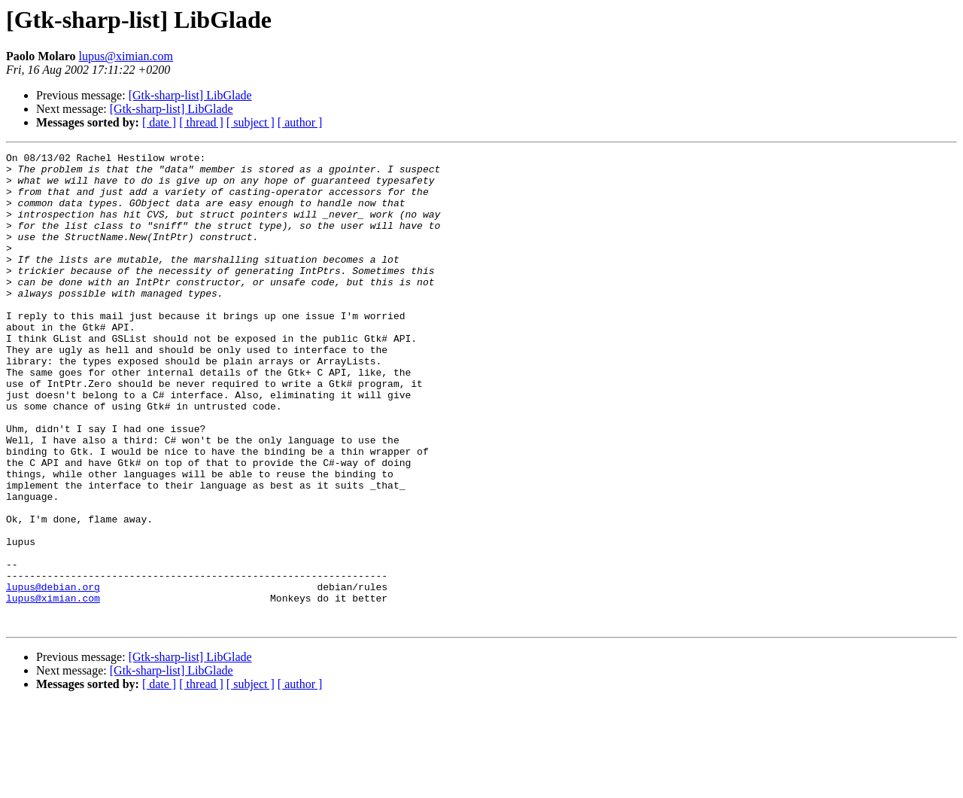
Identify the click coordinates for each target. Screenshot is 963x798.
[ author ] (300, 122)
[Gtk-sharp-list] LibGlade (190, 95)
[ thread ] (201, 122)
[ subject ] (250, 122)
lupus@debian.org (53, 674)
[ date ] (159, 122)
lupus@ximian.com (126, 56)
